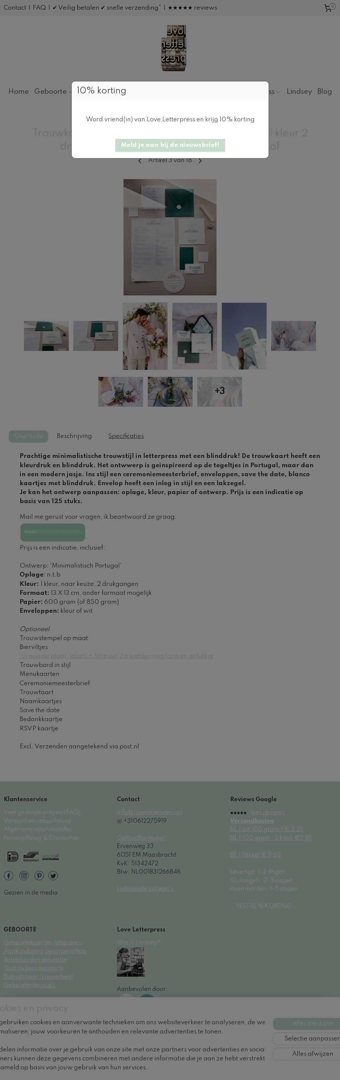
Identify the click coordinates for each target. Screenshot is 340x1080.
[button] (170, 145)
